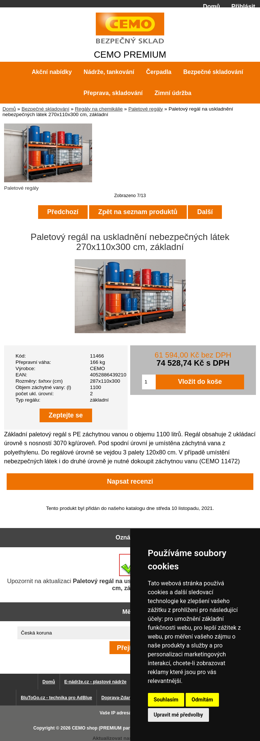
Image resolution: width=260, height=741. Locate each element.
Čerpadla (158, 72)
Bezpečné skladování (45, 109)
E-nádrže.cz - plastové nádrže (95, 681)
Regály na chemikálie (99, 109)
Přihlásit (243, 6)
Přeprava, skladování (113, 93)
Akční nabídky (52, 72)
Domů (211, 6)
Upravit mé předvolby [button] (178, 715)
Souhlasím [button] (166, 700)
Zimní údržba (173, 93)
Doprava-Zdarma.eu (122, 697)
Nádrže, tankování (109, 72)
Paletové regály (145, 109)
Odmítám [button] (202, 700)
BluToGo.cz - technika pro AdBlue (56, 697)
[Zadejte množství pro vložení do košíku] (149, 382)
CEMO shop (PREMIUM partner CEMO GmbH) (120, 728)
